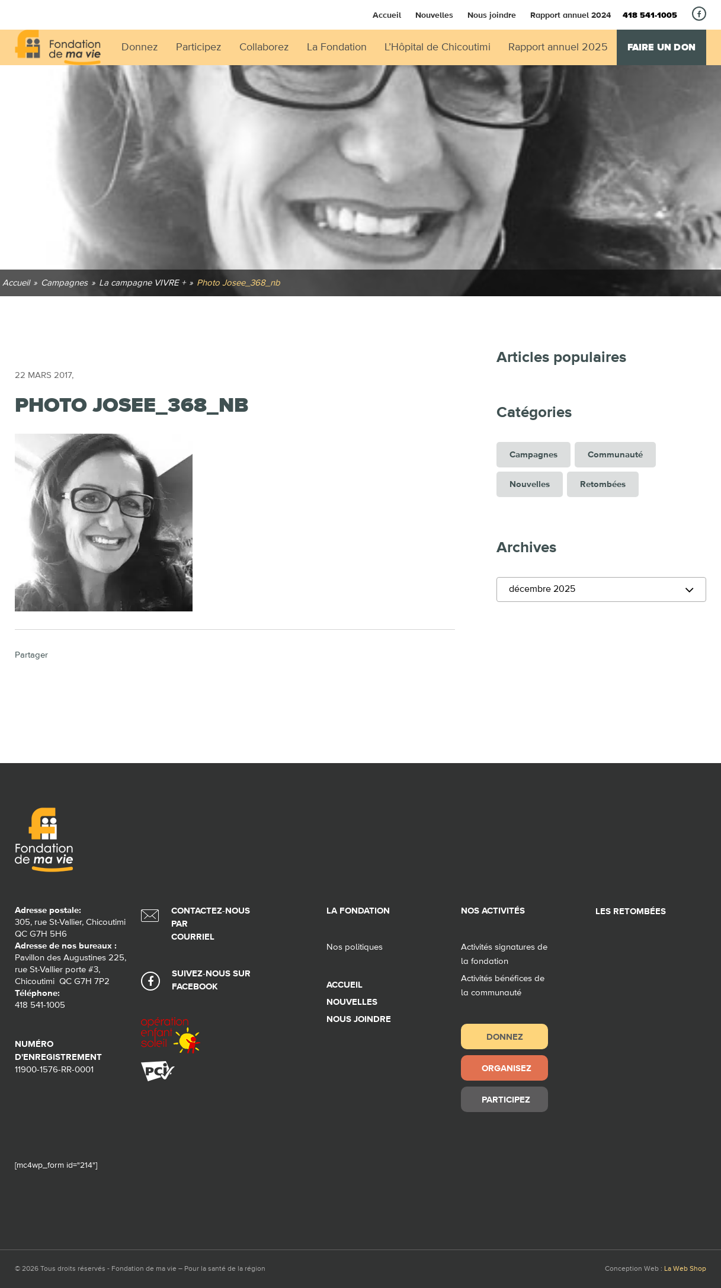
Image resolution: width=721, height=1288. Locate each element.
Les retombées (630, 911)
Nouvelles (434, 15)
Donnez (504, 1036)
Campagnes (533, 454)
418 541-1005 (650, 15)
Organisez (506, 1068)
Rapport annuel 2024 (570, 15)
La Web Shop (685, 1269)
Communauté (615, 454)
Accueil (387, 15)
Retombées (603, 484)
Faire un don (661, 47)
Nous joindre (491, 15)
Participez (506, 1099)
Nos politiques (354, 947)
